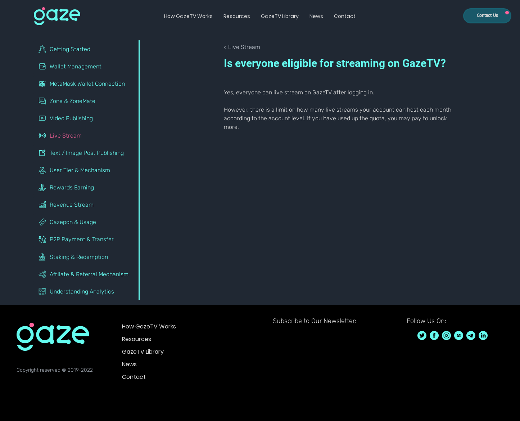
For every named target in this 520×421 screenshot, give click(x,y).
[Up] (507, 12)
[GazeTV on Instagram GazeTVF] (446, 335)
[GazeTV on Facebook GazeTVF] (434, 335)
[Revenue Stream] (86, 204)
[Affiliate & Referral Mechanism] (86, 274)
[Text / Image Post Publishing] (86, 152)
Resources (136, 339)
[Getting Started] (86, 49)
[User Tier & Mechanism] (86, 170)
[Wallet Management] (86, 66)
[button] (188, 16)
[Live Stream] (86, 135)
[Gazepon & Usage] (86, 221)
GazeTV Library (143, 352)
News (129, 364)
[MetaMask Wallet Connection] (86, 83)
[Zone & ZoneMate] (86, 100)
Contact (134, 377)
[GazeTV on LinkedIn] (483, 335)
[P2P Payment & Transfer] (86, 239)
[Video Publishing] (86, 118)
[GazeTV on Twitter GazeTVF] (421, 335)
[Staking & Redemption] (86, 256)
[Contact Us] (487, 15)
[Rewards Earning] (86, 187)
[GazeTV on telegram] (470, 335)
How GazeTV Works (149, 326)
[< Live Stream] (247, 47)
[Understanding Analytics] (86, 291)
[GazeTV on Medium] (458, 335)
